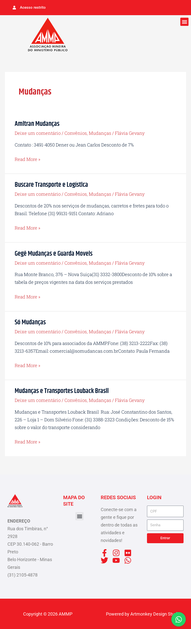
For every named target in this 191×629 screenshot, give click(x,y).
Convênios (75, 133)
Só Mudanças (30, 322)
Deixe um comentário (38, 133)
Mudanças (100, 133)
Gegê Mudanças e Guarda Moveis (54, 253)
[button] (184, 21)
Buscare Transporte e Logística (51, 184)
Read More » (27, 158)
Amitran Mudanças (37, 123)
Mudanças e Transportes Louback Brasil (62, 391)
